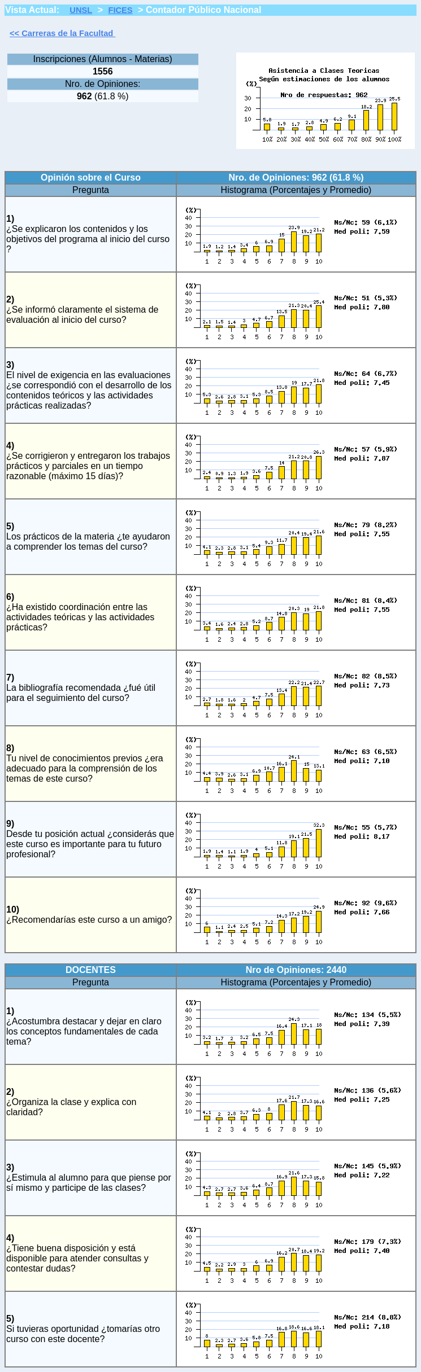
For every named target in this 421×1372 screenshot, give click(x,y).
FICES (120, 10)
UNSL (81, 10)
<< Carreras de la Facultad (62, 33)
